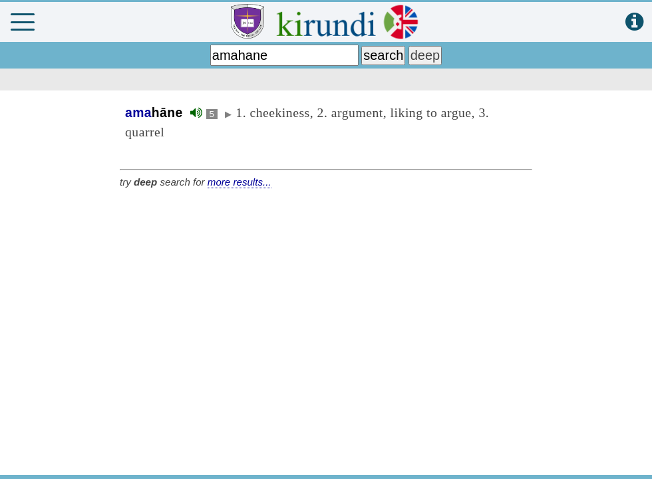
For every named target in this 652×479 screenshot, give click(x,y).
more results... (239, 182)
